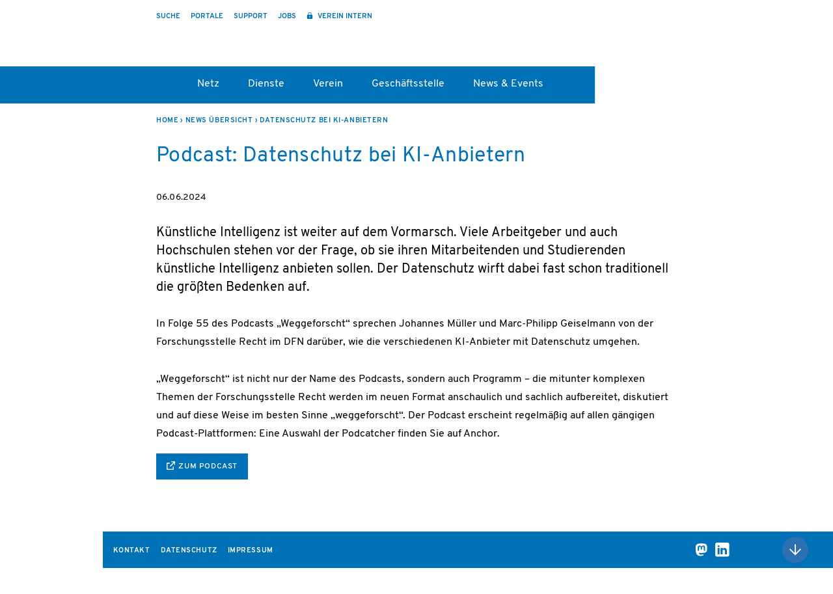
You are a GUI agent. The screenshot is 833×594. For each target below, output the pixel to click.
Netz (208, 84)
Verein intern (344, 16)
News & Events (508, 84)
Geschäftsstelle (408, 84)
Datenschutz (189, 550)
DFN (684, 41)
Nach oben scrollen (795, 550)
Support (250, 16)
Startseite (162, 88)
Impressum (250, 550)
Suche (168, 16)
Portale (207, 16)
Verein (328, 84)
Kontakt (131, 550)
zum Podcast (208, 466)
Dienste (266, 84)
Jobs (287, 16)
